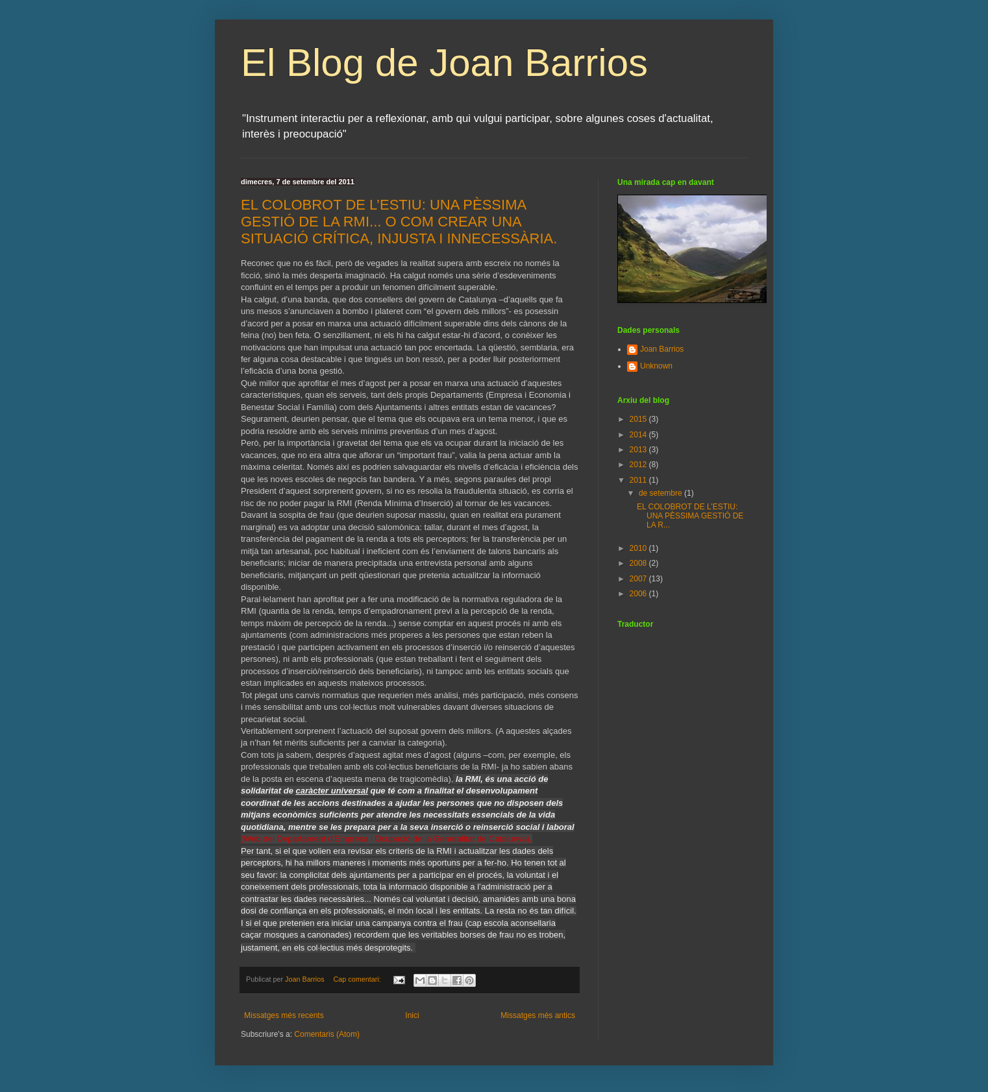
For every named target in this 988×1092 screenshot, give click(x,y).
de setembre (661, 493)
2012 (639, 464)
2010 (639, 548)
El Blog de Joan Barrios (444, 62)
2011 (639, 480)
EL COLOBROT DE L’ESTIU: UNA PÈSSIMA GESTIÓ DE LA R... (690, 516)
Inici (412, 1015)
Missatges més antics (537, 1015)
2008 (639, 563)
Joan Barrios (662, 349)
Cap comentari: (357, 979)
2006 (639, 593)
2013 (639, 449)
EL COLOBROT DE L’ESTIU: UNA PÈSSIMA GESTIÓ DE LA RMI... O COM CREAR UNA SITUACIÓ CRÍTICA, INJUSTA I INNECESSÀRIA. (399, 222)
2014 (639, 434)
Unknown (656, 365)
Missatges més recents (284, 1015)
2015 (639, 419)
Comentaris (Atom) (327, 1034)
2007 (639, 578)
